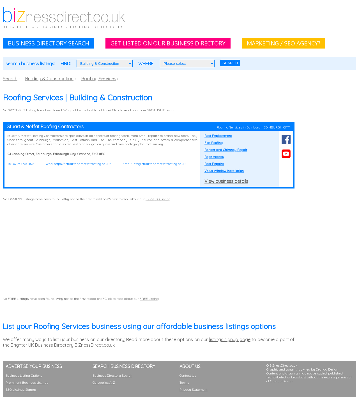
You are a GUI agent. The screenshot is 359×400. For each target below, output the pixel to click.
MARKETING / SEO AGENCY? (283, 43)
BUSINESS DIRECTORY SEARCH (48, 43)
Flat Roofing (213, 143)
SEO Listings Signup (21, 389)
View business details (226, 181)
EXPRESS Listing (158, 199)
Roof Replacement (218, 136)
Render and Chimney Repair (225, 150)
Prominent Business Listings (27, 382)
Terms (184, 382)
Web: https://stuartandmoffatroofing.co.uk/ (78, 164)
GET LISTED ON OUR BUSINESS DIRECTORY (168, 43)
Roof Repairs (214, 164)
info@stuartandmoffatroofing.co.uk (159, 164)
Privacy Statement (194, 389)
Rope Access (214, 157)
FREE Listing (149, 298)
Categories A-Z (104, 382)
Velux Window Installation (224, 171)
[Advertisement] (243, 19)
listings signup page (229, 339)
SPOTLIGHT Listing (161, 110)
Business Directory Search (112, 375)
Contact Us (188, 375)
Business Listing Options (24, 375)
